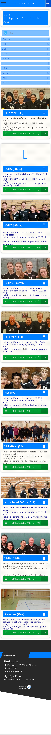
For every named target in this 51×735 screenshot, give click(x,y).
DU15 (4, 45)
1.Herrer (6, 60)
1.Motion (6, 69)
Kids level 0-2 (8, 74)
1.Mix (4, 79)
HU (3, 65)
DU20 (5, 55)
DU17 (4, 50)
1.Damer (6, 41)
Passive (5, 84)
